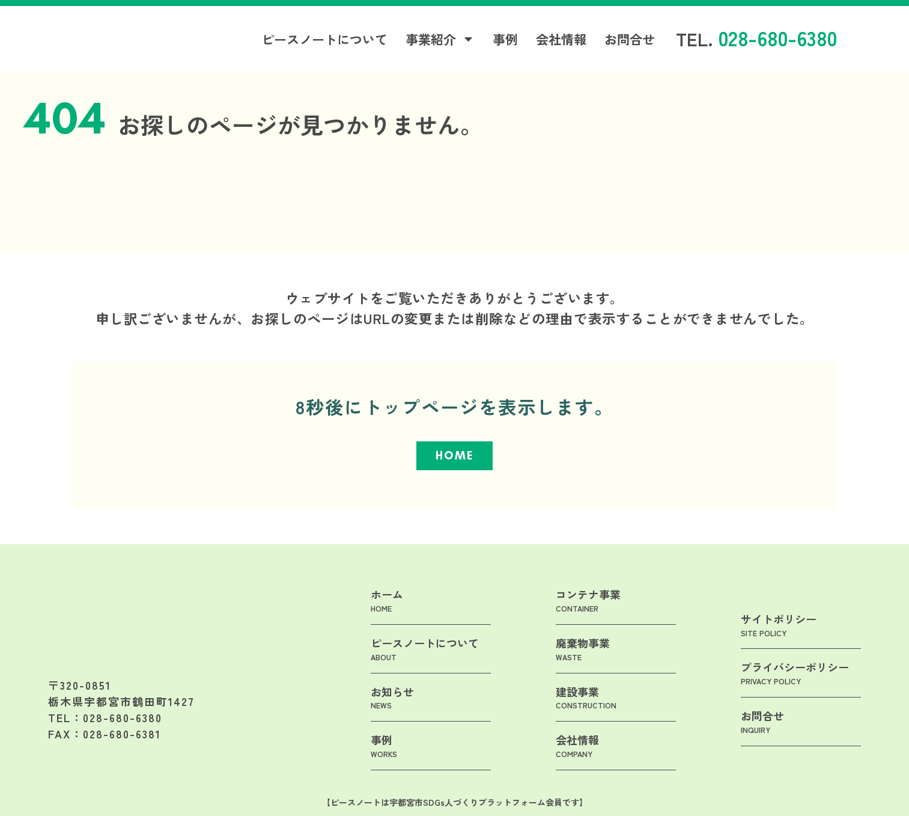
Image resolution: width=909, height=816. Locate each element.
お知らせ (392, 711)
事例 (505, 41)
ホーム (387, 614)
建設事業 (586, 711)
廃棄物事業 (583, 662)
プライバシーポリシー (795, 687)
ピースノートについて (324, 41)
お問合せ (629, 41)
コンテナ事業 (588, 614)
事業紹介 (440, 41)
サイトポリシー (778, 638)
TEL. (756, 41)
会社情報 (561, 41)
